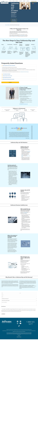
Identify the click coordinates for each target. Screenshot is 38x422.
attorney (12, 32)
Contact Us (10, 78)
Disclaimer (19, 331)
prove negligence (25, 208)
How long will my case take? (7, 73)
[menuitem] (34, 3)
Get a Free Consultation (8, 16)
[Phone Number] (19, 291)
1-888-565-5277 (34, 1)
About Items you (3, 302)
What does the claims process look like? (8, 75)
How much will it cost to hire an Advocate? (9, 61)
